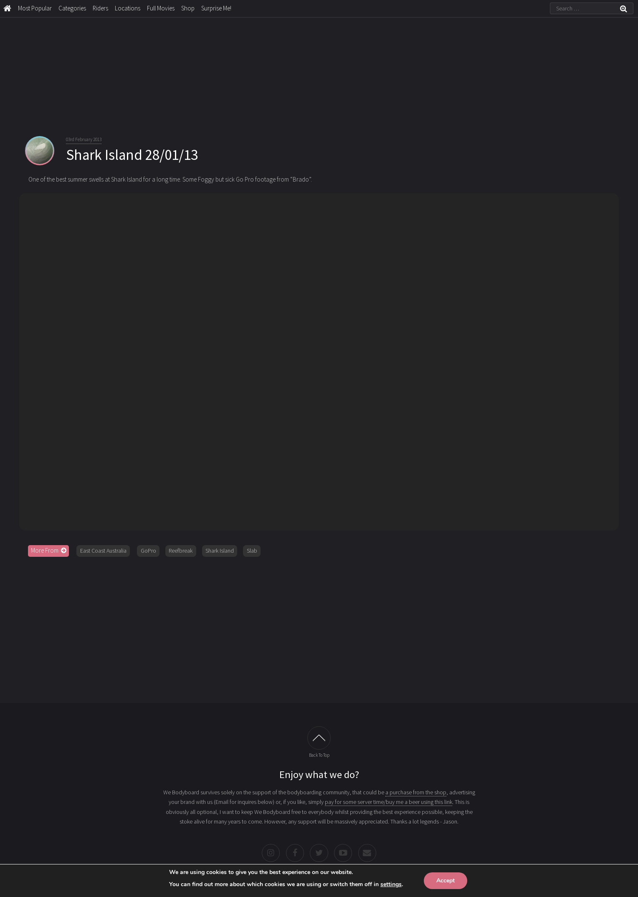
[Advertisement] (319, 627)
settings (391, 884)
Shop (188, 8)
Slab (252, 550)
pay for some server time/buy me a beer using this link (388, 802)
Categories (72, 8)
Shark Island (219, 550)
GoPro (148, 550)
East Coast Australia (103, 550)
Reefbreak (180, 550)
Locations (127, 8)
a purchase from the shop (415, 792)
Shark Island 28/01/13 (132, 155)
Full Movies (161, 8)
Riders (100, 8)
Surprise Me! (216, 8)
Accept (445, 880)
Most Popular (35, 8)
